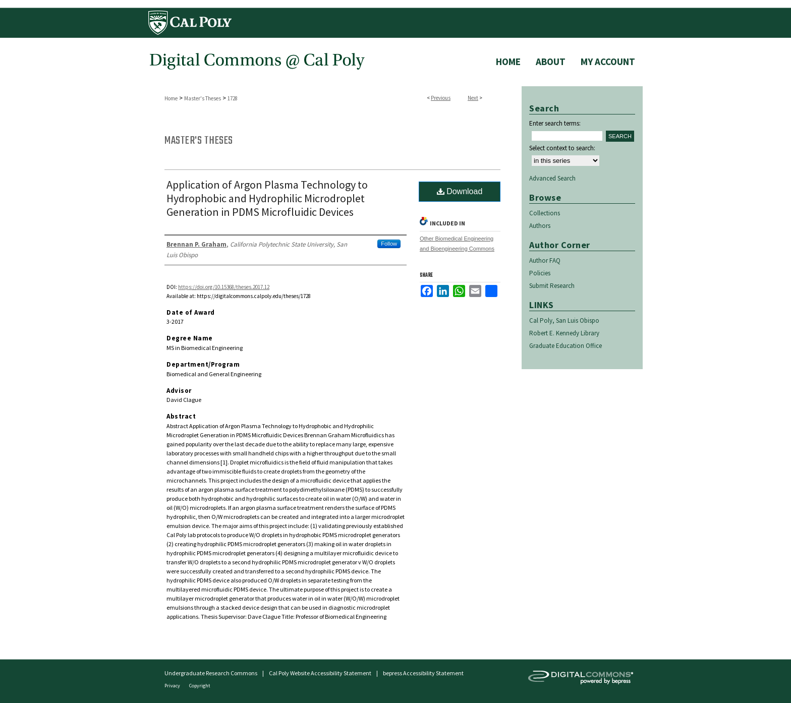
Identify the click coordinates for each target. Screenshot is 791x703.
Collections (544, 213)
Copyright (199, 685)
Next (473, 97)
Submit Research (552, 285)
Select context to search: (562, 148)
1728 (233, 98)
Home (171, 98)
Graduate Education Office (565, 345)
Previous (440, 97)
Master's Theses (202, 98)
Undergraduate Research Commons (210, 673)
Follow (389, 244)
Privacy (172, 685)
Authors (539, 225)
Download (460, 191)
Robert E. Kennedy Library (564, 333)
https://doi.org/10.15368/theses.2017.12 (223, 286)
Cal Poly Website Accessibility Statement (320, 673)
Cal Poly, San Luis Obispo (564, 320)
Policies (539, 273)
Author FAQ (544, 260)
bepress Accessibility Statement (423, 673)
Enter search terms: (555, 123)
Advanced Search (552, 178)
